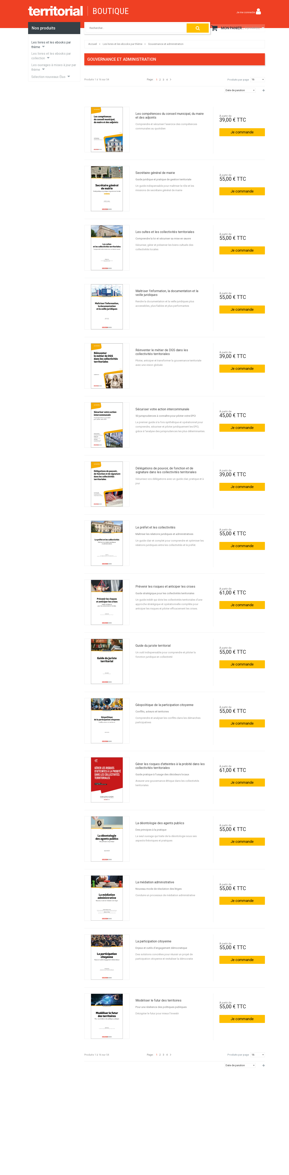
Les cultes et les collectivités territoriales (164, 232)
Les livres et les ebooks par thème (122, 43)
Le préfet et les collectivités (155, 527)
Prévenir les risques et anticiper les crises (165, 586)
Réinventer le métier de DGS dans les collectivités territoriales (161, 352)
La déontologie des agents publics (159, 823)
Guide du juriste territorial (153, 646)
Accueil (92, 43)
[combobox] (132, 28)
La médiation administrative (154, 882)
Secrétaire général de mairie (155, 173)
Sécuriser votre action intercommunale (162, 409)
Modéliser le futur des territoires (158, 1000)
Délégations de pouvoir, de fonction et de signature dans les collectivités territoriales (165, 470)
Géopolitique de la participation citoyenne (164, 705)
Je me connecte (245, 12)
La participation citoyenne (153, 941)
